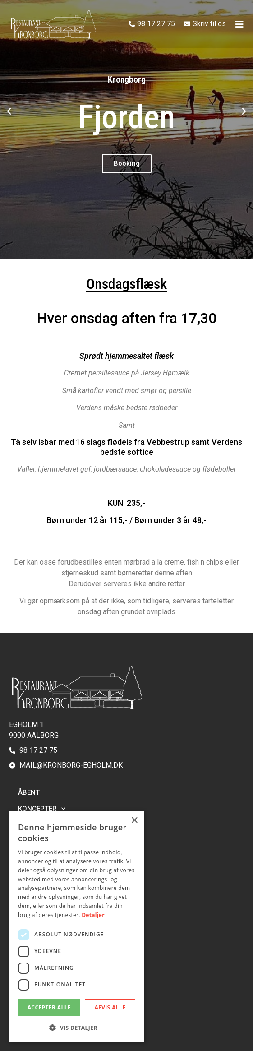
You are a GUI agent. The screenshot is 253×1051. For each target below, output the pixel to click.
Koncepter (41, 809)
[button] (9, 111)
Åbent (29, 792)
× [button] (134, 820)
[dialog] (76, 926)
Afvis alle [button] (109, 1007)
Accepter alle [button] (49, 1007)
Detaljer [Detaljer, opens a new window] (93, 915)
